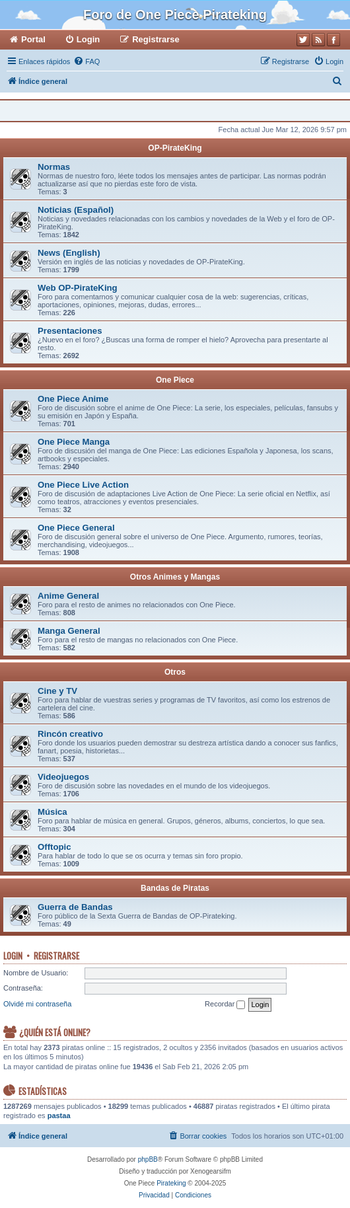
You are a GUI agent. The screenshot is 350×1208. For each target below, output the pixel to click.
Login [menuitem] (88, 39)
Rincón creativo (70, 734)
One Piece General (76, 528)
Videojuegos (63, 777)
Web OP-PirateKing (78, 288)
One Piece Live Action (83, 485)
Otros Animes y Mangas (175, 577)
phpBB (148, 1159)
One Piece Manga (74, 442)
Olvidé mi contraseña (37, 1004)
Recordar (225, 1004)
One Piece (175, 380)
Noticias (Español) (76, 210)
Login (12, 955)
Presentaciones (70, 331)
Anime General (68, 596)
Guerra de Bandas (75, 907)
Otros (175, 672)
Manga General (69, 631)
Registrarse (56, 955)
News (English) (69, 253)
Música (52, 812)
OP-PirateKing (174, 148)
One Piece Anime (73, 399)
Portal (33, 39)
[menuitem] (86, 61)
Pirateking (171, 1183)
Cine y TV (57, 691)
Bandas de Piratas (175, 888)
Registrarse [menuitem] (156, 39)
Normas (54, 167)
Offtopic (54, 847)
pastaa (59, 1115)
